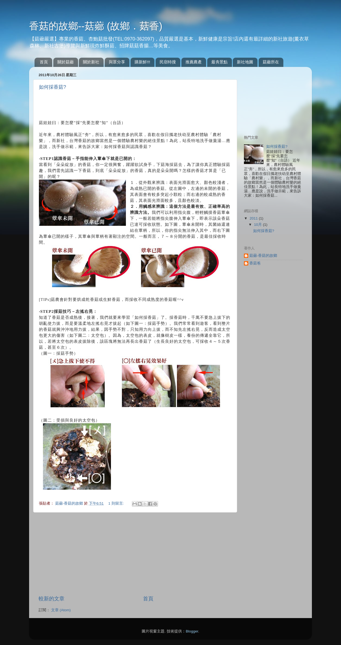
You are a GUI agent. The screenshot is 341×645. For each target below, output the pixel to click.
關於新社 (91, 62)
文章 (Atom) (61, 610)
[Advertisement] (102, 104)
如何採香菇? (52, 87)
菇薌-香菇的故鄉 (69, 503)
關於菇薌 (65, 62)
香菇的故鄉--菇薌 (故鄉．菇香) (95, 26)
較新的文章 (51, 598)
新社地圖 (245, 62)
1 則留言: (116, 503)
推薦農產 (193, 62)
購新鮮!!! (142, 62)
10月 (258, 225)
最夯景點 (219, 62)
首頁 (44, 62)
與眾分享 (117, 62)
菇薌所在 (271, 62)
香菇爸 (255, 263)
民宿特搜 (168, 62)
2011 (254, 218)
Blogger (192, 631)
